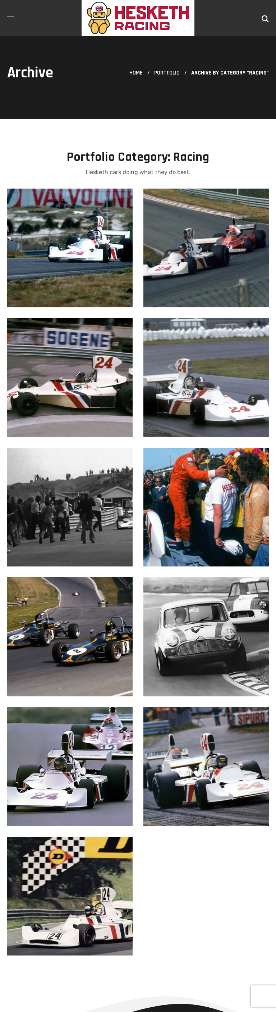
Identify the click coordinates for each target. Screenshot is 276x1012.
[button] (265, 18)
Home (136, 73)
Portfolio (167, 73)
